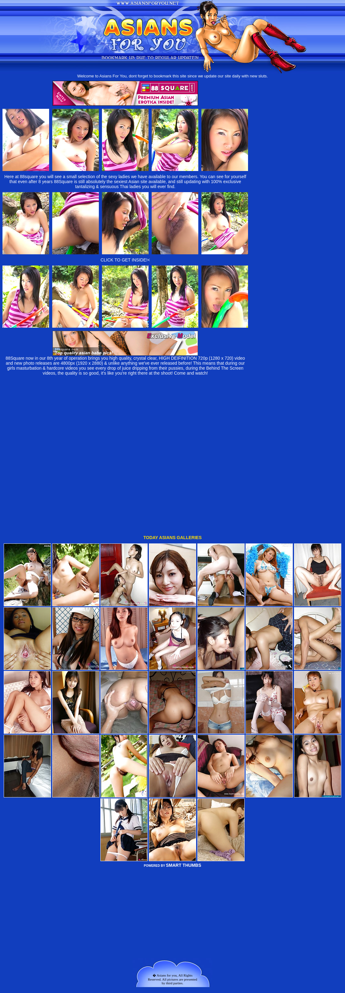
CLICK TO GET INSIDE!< (125, 259)
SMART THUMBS (183, 813)
